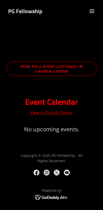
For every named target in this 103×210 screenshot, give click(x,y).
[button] (92, 11)
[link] (25, 11)
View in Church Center (51, 112)
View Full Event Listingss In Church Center (51, 69)
